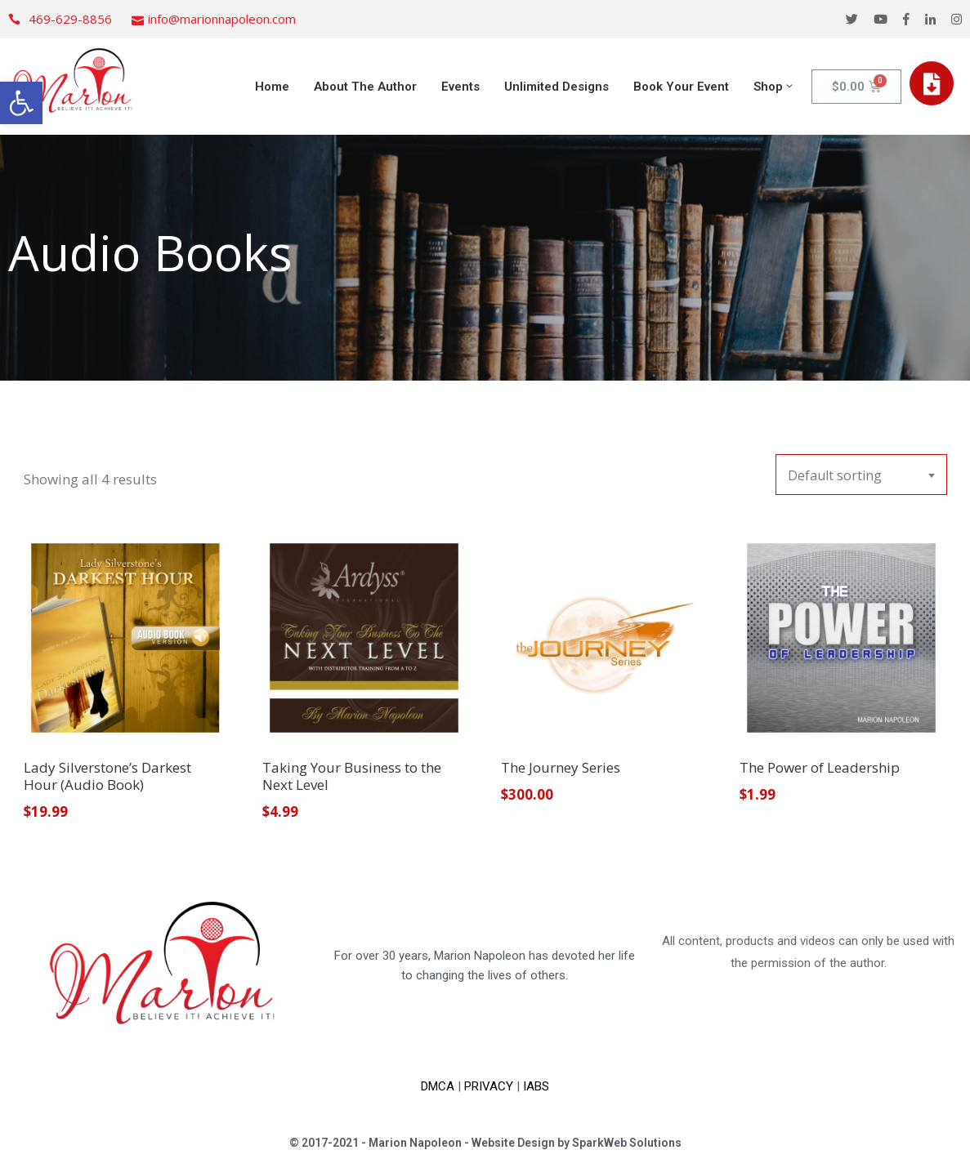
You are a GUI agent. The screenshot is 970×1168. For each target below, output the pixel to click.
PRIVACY (488, 1086)
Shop (774, 86)
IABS (536, 1086)
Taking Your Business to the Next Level (351, 776)
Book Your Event (681, 86)
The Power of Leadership (820, 767)
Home (272, 86)
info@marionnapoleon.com (222, 19)
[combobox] (861, 474)
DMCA (437, 1086)
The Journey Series (560, 767)
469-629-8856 (70, 19)
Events (460, 86)
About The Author (365, 86)
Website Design (513, 1142)
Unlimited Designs (556, 86)
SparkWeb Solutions (627, 1142)
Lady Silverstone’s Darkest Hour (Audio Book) (107, 776)
